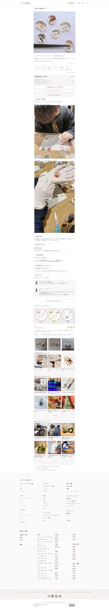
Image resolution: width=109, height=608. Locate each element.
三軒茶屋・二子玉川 (41, 551)
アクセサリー (23, 510)
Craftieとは (20, 592)
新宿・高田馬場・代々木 (42, 539)
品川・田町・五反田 (41, 556)
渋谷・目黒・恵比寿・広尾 (43, 548)
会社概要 (89, 592)
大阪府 (74, 534)
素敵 (67, 69)
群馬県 (56, 539)
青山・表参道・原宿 (41, 560)
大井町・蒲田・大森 (41, 573)
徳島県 (74, 554)
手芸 (44, 495)
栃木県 (56, 537)
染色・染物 (69, 486)
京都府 (56, 578)
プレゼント (56, 69)
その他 (68, 520)
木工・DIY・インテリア (73, 496)
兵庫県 (74, 537)
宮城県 (21, 539)
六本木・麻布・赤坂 (41, 558)
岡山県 (74, 546)
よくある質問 (37, 592)
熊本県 (74, 571)
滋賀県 (56, 575)
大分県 (74, 573)
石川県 (56, 556)
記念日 (44, 69)
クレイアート (46, 483)
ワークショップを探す (29, 592)
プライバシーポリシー (69, 592)
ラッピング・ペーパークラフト (51, 515)
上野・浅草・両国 (41, 546)
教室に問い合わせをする (54, 301)
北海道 (21, 537)
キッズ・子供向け (71, 501)
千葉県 (56, 544)
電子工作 (69, 498)
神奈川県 (57, 546)
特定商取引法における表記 (80, 592)
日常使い (50, 69)
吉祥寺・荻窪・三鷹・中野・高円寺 (45, 553)
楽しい (62, 69)
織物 (68, 488)
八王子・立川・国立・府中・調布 (44, 537)
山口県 (74, 551)
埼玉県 (56, 542)
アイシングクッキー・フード (74, 503)
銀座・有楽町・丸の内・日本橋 (44, 563)
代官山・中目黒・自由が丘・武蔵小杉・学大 (45, 571)
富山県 (56, 554)
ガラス (45, 520)
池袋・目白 (39, 544)
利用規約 (60, 592)
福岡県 (74, 566)
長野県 (56, 561)
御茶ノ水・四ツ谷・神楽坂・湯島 (44, 541)
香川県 (74, 556)
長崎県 (74, 568)
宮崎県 (74, 575)
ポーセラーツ (23, 522)
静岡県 (56, 566)
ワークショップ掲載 (53, 592)
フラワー (22, 495)
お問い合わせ (44, 592)
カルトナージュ (70, 510)
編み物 (68, 513)
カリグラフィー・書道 (48, 486)
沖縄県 (74, 578)
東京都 (38, 534)
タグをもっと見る (70, 72)
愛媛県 (74, 558)
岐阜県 (56, 563)
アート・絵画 (46, 517)
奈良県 (74, 539)
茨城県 (56, 534)
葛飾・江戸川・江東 (41, 576)
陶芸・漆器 (69, 483)
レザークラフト (47, 512)
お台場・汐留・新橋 (41, 567)
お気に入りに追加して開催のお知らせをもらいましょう (59, 91)
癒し (71, 69)
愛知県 (56, 568)
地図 (72, 81)
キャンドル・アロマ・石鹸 (26, 483)
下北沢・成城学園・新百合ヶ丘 (44, 578)
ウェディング (37, 69)
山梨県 (56, 558)
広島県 (74, 549)
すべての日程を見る (54, 95)
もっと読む (72, 63)
